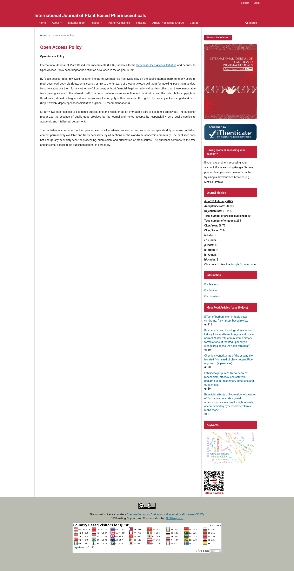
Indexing (141, 22)
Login (256, 2)
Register (244, 2)
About (56, 22)
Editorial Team (76, 22)
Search (251, 22)
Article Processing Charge (168, 22)
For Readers (211, 284)
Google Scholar (240, 264)
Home (42, 22)
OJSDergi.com (174, 518)
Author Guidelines (119, 22)
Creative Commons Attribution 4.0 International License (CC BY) (165, 514)
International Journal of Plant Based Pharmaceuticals (90, 15)
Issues (95, 22)
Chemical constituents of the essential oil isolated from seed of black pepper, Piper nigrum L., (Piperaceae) (229, 359)
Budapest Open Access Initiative (156, 65)
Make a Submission (218, 37)
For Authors (210, 290)
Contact (194, 22)
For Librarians (212, 296)
